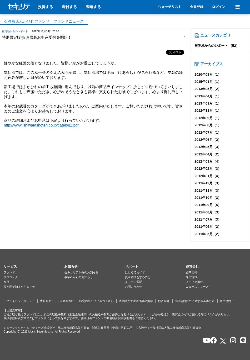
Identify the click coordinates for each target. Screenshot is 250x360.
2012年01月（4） (208, 176)
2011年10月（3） (208, 198)
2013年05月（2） (208, 89)
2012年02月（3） (208, 168)
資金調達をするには (138, 277)
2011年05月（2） (208, 234)
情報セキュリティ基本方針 (57, 301)
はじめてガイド (135, 272)
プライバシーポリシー (20, 301)
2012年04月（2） (208, 154)
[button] (34, 267)
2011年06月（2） (208, 226)
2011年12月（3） (208, 183)
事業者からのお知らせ (78, 277)
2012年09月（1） (208, 118)
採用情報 (191, 277)
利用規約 (225, 301)
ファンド (9, 272)
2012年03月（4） (208, 161)
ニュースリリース (197, 286)
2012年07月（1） (208, 132)
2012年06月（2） (208, 140)
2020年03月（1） (208, 74)
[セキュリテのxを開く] (223, 341)
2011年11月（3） (208, 190)
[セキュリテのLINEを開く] (242, 340)
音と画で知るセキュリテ (19, 286)
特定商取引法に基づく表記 (96, 301)
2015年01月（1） (208, 82)
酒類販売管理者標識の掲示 (136, 301)
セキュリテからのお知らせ (81, 272)
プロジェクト (12, 277)
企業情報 (191, 272)
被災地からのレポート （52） (217, 46)
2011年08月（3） (208, 212)
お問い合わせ (133, 286)
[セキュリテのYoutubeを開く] (204, 340)
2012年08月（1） (208, 125)
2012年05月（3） (208, 147)
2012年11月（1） (208, 110)
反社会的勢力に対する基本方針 (195, 301)
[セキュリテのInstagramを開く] (232, 340)
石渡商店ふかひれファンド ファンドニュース (44, 21)
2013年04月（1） (208, 96)
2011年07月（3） (208, 219)
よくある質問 (133, 282)
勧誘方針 (163, 301)
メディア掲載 (194, 282)
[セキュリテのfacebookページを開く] (212, 340)
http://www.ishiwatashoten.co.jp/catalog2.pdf (41, 125)
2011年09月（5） (208, 205)
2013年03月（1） (208, 103)
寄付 (6, 282)
